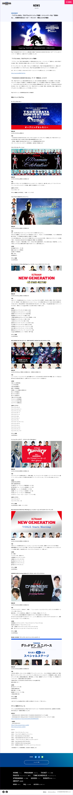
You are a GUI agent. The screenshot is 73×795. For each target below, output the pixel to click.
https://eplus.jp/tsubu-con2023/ (18, 727)
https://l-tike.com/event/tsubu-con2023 (20, 725)
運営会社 (44, 791)
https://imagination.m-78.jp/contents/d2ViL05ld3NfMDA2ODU (25, 718)
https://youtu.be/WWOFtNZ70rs (18, 73)
